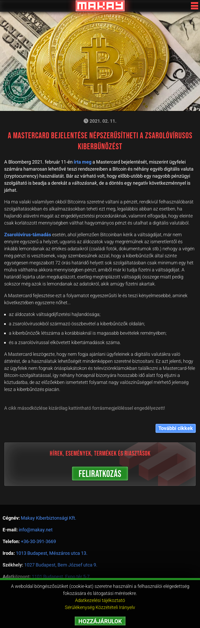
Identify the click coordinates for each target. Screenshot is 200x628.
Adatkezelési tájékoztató (100, 600)
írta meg (82, 162)
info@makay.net (36, 529)
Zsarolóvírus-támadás (27, 234)
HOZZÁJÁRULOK (100, 621)
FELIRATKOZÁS (100, 474)
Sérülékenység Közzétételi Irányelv (100, 607)
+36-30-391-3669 (38, 541)
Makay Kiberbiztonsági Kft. (48, 518)
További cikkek (175, 428)
